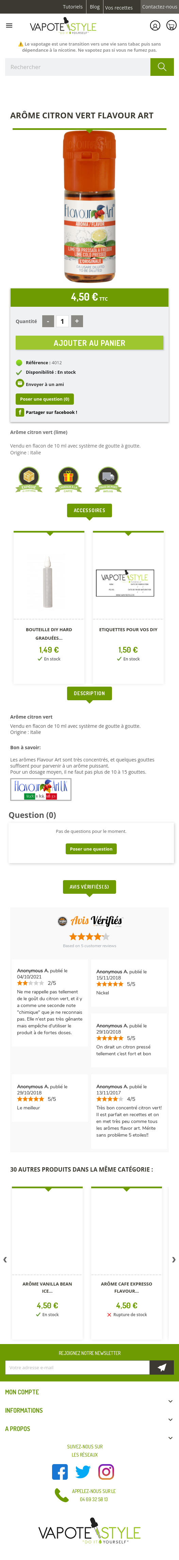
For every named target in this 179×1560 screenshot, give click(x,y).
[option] (50, 609)
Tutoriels (73, 6)
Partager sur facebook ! (51, 412)
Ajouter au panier (90, 343)
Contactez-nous (159, 6)
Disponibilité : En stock (51, 372)
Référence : (38, 362)
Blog (95, 6)
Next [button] (173, 1261)
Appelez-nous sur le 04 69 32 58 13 (94, 1495)
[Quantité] (62, 321)
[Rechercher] (89, 67)
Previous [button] (5, 1261)
